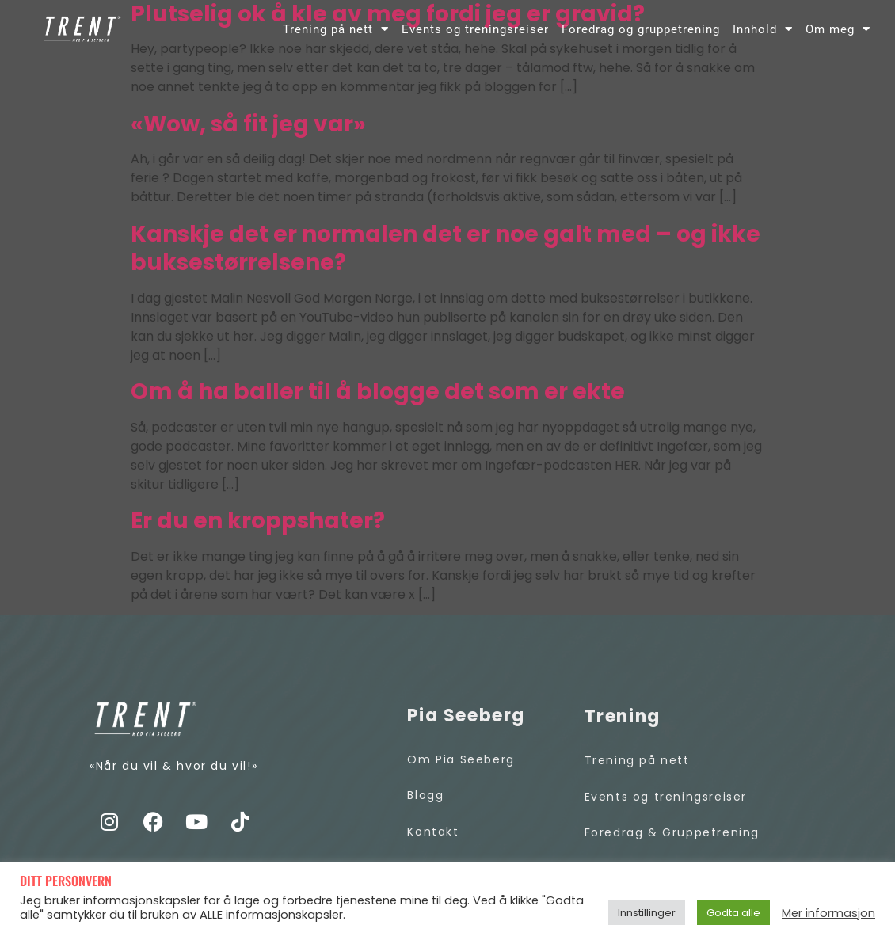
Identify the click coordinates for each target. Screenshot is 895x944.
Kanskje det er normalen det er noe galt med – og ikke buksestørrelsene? (445, 249)
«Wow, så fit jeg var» (248, 123)
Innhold (763, 29)
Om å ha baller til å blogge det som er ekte (378, 391)
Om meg (838, 29)
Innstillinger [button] (647, 912)
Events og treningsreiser (475, 29)
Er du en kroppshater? (258, 520)
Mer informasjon (828, 913)
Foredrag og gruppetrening (641, 29)
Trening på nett (336, 29)
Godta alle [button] (733, 912)
